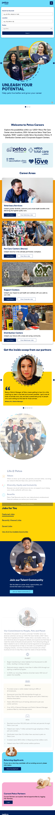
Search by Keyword (8, 11)
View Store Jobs (25, 256)
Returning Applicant (12, 769)
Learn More (11, 215)
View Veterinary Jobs (26, 215)
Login (8, 802)
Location (4, 18)
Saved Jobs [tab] (7, 526)
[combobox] (27, 21)
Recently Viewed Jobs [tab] (11, 520)
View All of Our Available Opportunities (15, 532)
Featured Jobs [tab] (8, 514)
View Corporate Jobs (26, 299)
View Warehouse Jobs (26, 340)
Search (27, 33)
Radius (4, 25)
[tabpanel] (27, 532)
